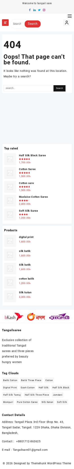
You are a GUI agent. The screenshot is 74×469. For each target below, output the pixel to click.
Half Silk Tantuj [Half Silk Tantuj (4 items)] (12, 395)
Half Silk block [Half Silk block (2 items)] (60, 387)
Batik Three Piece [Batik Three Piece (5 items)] (31, 380)
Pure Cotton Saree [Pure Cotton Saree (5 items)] (27, 402)
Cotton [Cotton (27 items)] (49, 380)
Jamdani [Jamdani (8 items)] (58, 395)
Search (32, 24)
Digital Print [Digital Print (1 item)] (10, 387)
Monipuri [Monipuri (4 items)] (8, 402)
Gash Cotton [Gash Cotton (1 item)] (28, 387)
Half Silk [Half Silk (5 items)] (44, 387)
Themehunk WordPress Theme (51, 463)
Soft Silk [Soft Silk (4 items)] (62, 402)
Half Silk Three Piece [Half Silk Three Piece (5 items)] (37, 395)
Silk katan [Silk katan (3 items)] (47, 402)
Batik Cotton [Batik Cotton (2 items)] (10, 380)
